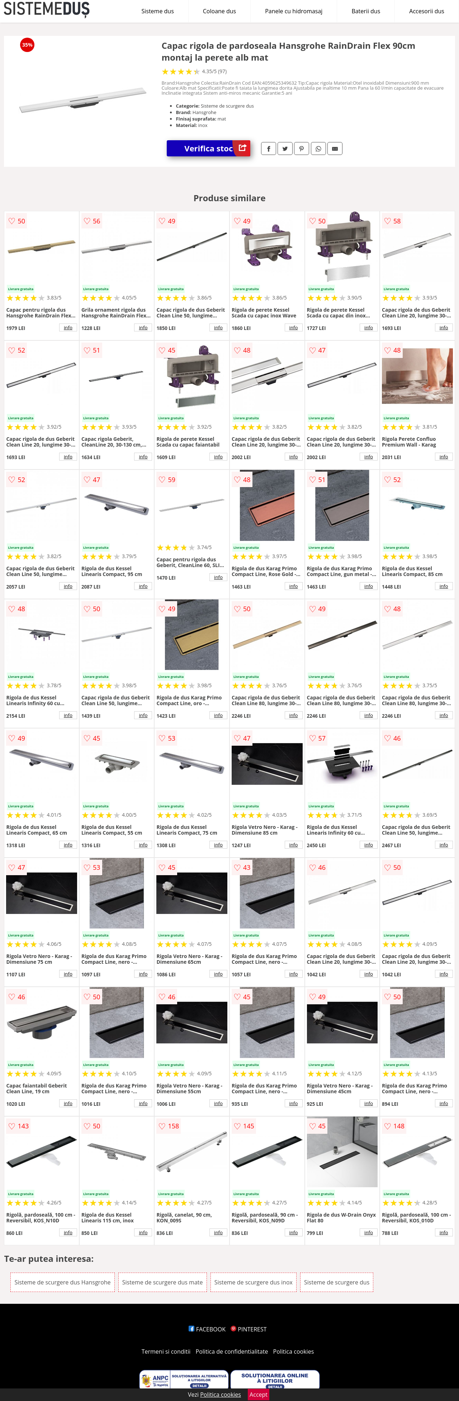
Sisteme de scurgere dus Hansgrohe (62, 1282)
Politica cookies (293, 1351)
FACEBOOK (207, 1329)
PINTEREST (248, 1329)
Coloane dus (219, 11)
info (68, 327)
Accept (259, 1394)
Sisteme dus (157, 11)
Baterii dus (365, 11)
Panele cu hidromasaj (293, 11)
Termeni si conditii (166, 1351)
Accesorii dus (426, 11)
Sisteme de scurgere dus (336, 1282)
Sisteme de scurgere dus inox (253, 1282)
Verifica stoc (217, 148)
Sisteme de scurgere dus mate (162, 1282)
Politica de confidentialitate (232, 1351)
